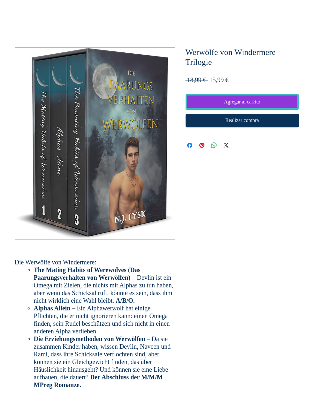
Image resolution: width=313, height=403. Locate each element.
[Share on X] (226, 145)
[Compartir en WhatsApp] (214, 145)
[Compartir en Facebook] (190, 145)
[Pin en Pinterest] (202, 145)
